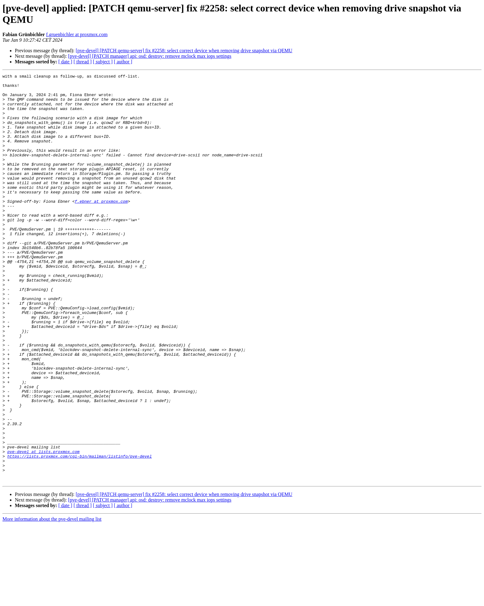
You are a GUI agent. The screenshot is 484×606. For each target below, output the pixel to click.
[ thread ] (82, 61)
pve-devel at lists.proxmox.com (43, 527)
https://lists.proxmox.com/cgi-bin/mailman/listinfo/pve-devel (79, 533)
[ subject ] (103, 61)
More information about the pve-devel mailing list (52, 600)
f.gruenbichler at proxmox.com (76, 34)
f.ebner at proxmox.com (101, 227)
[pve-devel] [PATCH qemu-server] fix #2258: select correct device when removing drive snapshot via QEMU (184, 50)
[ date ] (65, 61)
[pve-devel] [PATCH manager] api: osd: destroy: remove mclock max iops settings (149, 56)
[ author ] (123, 61)
